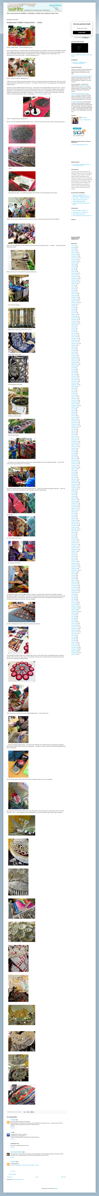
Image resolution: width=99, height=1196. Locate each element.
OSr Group (13, 1161)
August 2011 (74, 551)
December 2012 (74, 523)
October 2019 (74, 383)
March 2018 (74, 415)
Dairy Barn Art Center (83, 85)
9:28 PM (12, 1157)
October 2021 (74, 341)
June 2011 (73, 554)
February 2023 (74, 314)
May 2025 (73, 268)
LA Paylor (12, 1119)
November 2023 (74, 299)
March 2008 (74, 621)
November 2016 (74, 443)
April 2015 (73, 475)
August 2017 (74, 427)
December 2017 (74, 420)
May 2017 (73, 432)
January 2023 (74, 316)
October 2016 (74, 444)
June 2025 (73, 266)
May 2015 (73, 474)
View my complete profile (84, 119)
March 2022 (74, 333)
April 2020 (73, 372)
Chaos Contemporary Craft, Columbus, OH (82, 215)
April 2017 (73, 434)
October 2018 (74, 403)
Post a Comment (12, 1174)
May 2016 (73, 453)
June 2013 (73, 513)
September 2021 (75, 343)
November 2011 (74, 546)
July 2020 (73, 367)
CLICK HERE (39, 94)
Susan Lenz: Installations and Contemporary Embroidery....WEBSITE (81, 195)
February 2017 (74, 438)
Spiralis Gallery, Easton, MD (79, 214)
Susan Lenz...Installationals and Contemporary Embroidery (80, 63)
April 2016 (73, 455)
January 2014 (74, 501)
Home (36, 1177)
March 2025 (74, 271)
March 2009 (74, 601)
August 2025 (74, 263)
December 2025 (74, 256)
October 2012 (74, 527)
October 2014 (74, 486)
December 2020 (74, 359)
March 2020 (74, 374)
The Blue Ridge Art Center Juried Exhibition (81, 76)
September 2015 (75, 467)
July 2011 (73, 553)
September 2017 (75, 426)
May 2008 (73, 618)
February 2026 (74, 252)
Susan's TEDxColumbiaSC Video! (80, 144)
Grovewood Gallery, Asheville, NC (80, 210)
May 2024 (73, 288)
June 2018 (73, 410)
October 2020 (74, 362)
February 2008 (74, 623)
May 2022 (73, 330)
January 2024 (74, 295)
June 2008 (73, 616)
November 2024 (74, 278)
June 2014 (73, 493)
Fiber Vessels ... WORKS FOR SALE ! (81, 198)
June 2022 (73, 328)
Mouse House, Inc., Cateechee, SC (80, 212)
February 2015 (74, 479)
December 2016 (74, 441)
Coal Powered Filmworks (84, 54)
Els (11, 1132)
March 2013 (74, 518)
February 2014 (74, 499)
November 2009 (74, 587)
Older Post (63, 1177)
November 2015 (74, 463)
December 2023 (74, 297)
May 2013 (73, 515)
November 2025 (74, 257)
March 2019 (74, 395)
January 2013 (74, 522)
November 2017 (74, 422)
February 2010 (74, 582)
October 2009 (74, 589)
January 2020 (74, 378)
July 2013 (73, 511)
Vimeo (72, 56)
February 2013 (74, 520)
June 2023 (73, 307)
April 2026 (73, 249)
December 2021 (74, 338)
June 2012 (73, 534)
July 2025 (73, 264)
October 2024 (74, 280)
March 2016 (74, 457)
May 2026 (73, 247)
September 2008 (75, 611)
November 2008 (74, 608)
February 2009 (74, 602)
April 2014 (73, 496)
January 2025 (74, 275)
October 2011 (74, 547)
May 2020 (73, 371)
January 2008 (74, 625)
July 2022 (73, 326)
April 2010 (73, 578)
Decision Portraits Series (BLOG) (80, 199)
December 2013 (74, 503)
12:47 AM (12, 1171)
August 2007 (74, 633)
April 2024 (73, 290)
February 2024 (74, 293)
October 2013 (74, 506)
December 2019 (74, 379)
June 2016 (73, 451)
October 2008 (74, 609)
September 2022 (75, 323)
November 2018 (74, 402)
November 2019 (74, 381)
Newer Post (9, 1177)
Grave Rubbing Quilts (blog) (79, 201)
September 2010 (75, 570)
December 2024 (74, 276)
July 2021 (73, 347)
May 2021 (73, 350)
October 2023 (74, 300)
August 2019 (74, 386)
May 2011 (73, 556)
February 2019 (74, 396)
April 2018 (73, 414)
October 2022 (74, 321)
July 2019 (73, 388)
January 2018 (74, 419)
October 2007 (74, 630)
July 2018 (73, 408)
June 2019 (73, 390)
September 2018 (75, 405)
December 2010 (74, 565)
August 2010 (74, 571)
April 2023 (73, 311)
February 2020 (74, 376)
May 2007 (73, 638)
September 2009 (75, 590)
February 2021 (74, 355)
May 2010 (73, 577)
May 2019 (73, 391)
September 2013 (75, 508)
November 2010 (74, 566)
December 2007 (74, 626)
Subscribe (81, 32)
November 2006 (74, 649)
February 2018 (74, 417)
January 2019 (74, 398)
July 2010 (73, 573)
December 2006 (74, 647)
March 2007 (74, 642)
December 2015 (74, 462)
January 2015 (74, 481)
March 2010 (74, 580)
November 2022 (74, 319)
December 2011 (74, 544)
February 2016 (74, 458)
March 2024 (74, 292)
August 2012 (74, 530)
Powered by (81, 37)
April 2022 (73, 331)
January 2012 (74, 542)
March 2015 (74, 477)
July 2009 (73, 594)
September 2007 (75, 632)
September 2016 (75, 446)
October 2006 (74, 650)
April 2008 (73, 620)
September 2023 (75, 302)
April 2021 (73, 352)
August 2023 (74, 304)
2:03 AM (12, 1147)
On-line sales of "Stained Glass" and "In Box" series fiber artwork (81, 165)
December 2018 (74, 400)
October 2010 (74, 568)
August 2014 (74, 489)
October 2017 (74, 424)
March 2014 (74, 498)
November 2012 (74, 525)
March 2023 (74, 312)
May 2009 (73, 597)
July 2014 (73, 491)
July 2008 (73, 614)
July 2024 (73, 285)
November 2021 (74, 340)
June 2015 (73, 472)
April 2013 (73, 517)
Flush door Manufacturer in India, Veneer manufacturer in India (24, 1165)
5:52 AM (12, 1127)
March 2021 (74, 354)
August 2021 (74, 345)
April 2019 (73, 393)
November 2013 (74, 505)
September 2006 (75, 652)
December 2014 (74, 482)
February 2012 (74, 541)
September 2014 (75, 487)
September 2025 (75, 261)
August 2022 (74, 324)
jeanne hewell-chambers (16, 1152)
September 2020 (75, 364)
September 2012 (75, 529)
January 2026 (74, 254)
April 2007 (73, 640)
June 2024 (73, 287)
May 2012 (73, 535)
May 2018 (73, 412)
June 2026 (73, 245)
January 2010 (74, 583)
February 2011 (74, 561)
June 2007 (73, 637)
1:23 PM (12, 1139)
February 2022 (74, 335)
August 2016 (74, 448)
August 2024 (74, 283)
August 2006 (74, 654)
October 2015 (74, 465)
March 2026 (74, 251)
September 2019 (75, 384)
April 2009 (73, 599)
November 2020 (74, 360)
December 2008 (74, 606)
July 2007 (73, 635)
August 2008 (74, 613)
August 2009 (74, 592)
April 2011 (73, 558)
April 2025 (73, 269)
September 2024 (75, 281)
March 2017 (74, 436)
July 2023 (73, 305)
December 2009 (74, 585)
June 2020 (73, 369)
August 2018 (74, 407)
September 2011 (75, 549)
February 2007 (74, 644)
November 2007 (74, 628)
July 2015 (73, 470)
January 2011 (74, 563)
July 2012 (73, 532)
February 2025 (74, 273)
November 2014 (74, 484)
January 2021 (74, 357)
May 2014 (73, 494)
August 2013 (74, 510)
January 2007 (74, 645)
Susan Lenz (74, 54)
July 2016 (73, 450)
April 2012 (73, 537)
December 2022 (74, 317)
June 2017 (73, 431)
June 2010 (73, 575)
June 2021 (73, 348)
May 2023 (73, 309)
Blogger (55, 1188)
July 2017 (73, 429)
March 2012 (74, 539)
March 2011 (74, 559)
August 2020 (74, 366)
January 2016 (74, 460)
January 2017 (74, 439)
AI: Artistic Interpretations (77, 101)
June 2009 (73, 595)
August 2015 (74, 468)
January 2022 (74, 336)
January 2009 (74, 604)
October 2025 (74, 259)
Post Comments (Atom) (18, 1179)
